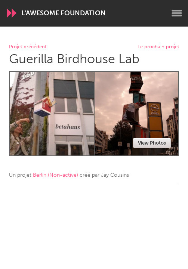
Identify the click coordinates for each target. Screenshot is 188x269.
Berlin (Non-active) (55, 175)
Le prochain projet (158, 46)
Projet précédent (27, 46)
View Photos (152, 143)
